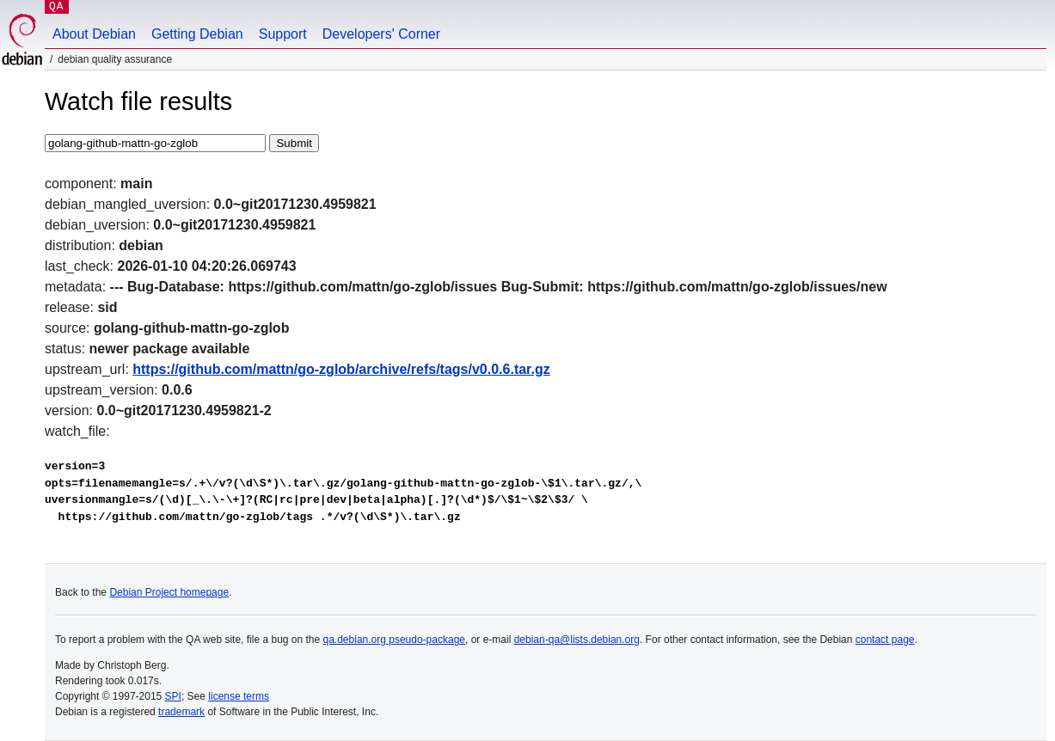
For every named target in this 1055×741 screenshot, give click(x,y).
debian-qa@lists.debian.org (577, 640)
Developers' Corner (381, 34)
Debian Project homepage (169, 592)
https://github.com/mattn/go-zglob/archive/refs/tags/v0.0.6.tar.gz (340, 369)
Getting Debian (197, 34)
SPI (173, 696)
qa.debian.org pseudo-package (394, 640)
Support (283, 34)
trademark (181, 712)
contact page (885, 640)
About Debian (94, 34)
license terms (238, 696)
